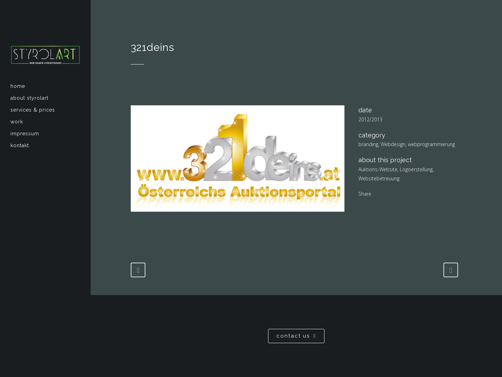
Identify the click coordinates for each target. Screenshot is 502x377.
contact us (296, 336)
